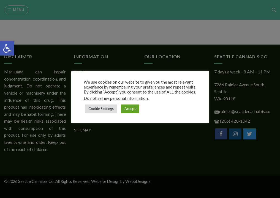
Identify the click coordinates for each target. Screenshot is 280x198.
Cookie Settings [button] (101, 108)
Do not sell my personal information (116, 98)
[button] (7, 48)
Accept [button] (130, 108)
